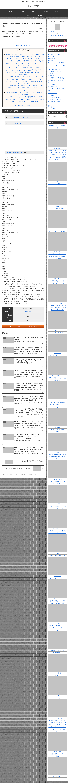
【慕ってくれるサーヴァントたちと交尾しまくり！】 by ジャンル (24, 76)
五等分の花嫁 (52, 84)
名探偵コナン (52, 108)
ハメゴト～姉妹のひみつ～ (57, 355)
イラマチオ (12, 33)
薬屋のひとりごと (53, 75)
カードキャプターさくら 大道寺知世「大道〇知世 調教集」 (25, 67)
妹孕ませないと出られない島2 (57, 231)
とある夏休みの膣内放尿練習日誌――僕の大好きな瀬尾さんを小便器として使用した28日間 (57, 308)
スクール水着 (35, 31)
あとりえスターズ (57, 751)
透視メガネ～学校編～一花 (23, 45)
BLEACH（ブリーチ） (54, 54)
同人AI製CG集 (10, 31)
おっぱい (21, 33)
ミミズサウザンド (57, 303)
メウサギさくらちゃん (57, 479)
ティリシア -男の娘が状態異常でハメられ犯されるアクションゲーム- (57, 405)
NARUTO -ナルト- (53, 58)
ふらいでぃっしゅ (57, 400)
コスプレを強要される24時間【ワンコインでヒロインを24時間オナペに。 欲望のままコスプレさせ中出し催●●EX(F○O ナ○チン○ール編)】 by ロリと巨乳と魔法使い (25, 81)
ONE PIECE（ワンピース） (55, 60)
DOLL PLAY (57, 229)
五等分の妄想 (5, 33)
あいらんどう (57, 251)
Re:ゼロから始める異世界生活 (56, 63)
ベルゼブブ (57, 504)
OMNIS (57, 695)
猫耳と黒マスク (57, 528)
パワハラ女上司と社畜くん (57, 578)
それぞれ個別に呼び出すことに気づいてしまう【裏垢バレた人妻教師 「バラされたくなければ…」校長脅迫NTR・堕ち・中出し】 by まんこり (24, 88)
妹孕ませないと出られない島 (57, 555)
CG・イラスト (18, 31)
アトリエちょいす (57, 718)
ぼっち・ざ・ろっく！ (54, 106)
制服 (17, 33)
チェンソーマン (52, 93)
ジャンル (29, 31)
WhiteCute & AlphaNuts (57, 650)
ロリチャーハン (57, 776)
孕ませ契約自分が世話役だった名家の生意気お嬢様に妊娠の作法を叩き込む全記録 (57, 256)
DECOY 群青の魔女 (57, 332)
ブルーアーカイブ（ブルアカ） (56, 99)
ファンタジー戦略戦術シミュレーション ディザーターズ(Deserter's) (57, 628)
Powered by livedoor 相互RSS (23, 105)
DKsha (57, 206)
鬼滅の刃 (50, 73)
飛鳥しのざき (57, 278)
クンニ (26, 33)
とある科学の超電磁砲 (54, 97)
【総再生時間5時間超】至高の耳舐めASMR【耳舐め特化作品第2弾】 (57, 456)
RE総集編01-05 (57, 652)
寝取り (24, 31)
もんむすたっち (57, 675)
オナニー (31, 33)
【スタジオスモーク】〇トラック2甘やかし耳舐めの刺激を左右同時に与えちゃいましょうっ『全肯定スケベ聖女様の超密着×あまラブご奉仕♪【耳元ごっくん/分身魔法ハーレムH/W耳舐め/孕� (25, 99)
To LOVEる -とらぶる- (54, 69)
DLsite (4, 31)
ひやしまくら (57, 330)
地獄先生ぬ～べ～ (53, 86)
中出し (40, 31)
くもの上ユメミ (57, 181)
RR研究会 (57, 427)
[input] (57, 116)
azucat (57, 553)
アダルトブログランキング (57, 31)
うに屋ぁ (57, 623)
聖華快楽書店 (57, 148)
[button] (65, 117)
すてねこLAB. (57, 353)
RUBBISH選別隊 (57, 673)
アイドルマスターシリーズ (55, 71)
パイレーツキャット (57, 375)
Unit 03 (57, 452)
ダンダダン (51, 95)
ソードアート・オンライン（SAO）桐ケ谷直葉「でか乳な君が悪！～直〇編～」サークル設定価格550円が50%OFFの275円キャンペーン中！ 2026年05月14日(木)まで (24, 72)
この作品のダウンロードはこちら (25, 326)
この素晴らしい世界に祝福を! (56, 78)
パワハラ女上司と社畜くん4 (57, 208)
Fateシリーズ (52, 56)
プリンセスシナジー (57, 698)
